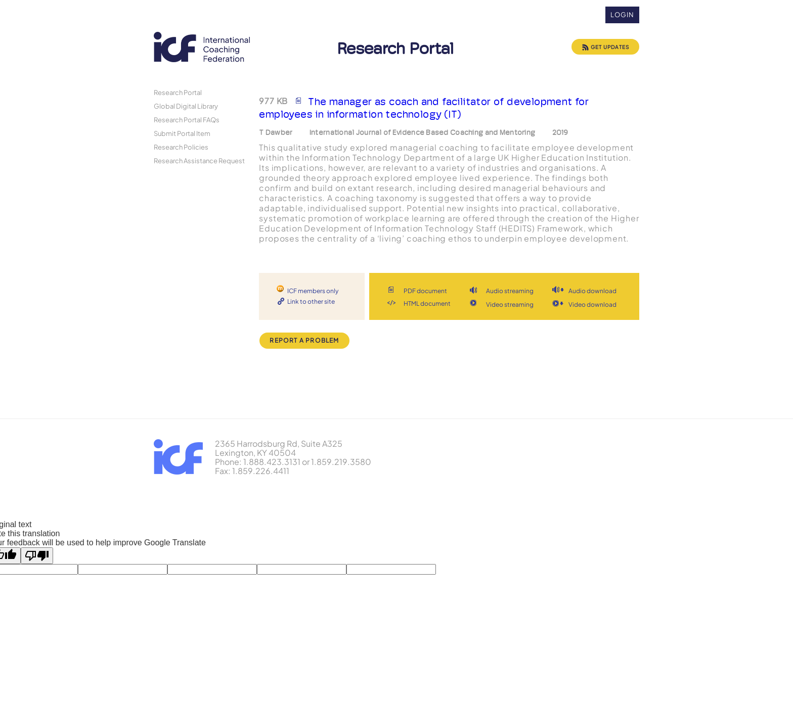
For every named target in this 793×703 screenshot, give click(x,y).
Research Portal (178, 92)
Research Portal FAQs (186, 119)
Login (622, 15)
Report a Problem (304, 340)
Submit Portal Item (182, 133)
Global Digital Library (186, 106)
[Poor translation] (37, 555)
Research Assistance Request (199, 160)
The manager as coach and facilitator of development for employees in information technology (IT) (424, 108)
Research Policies (181, 147)
